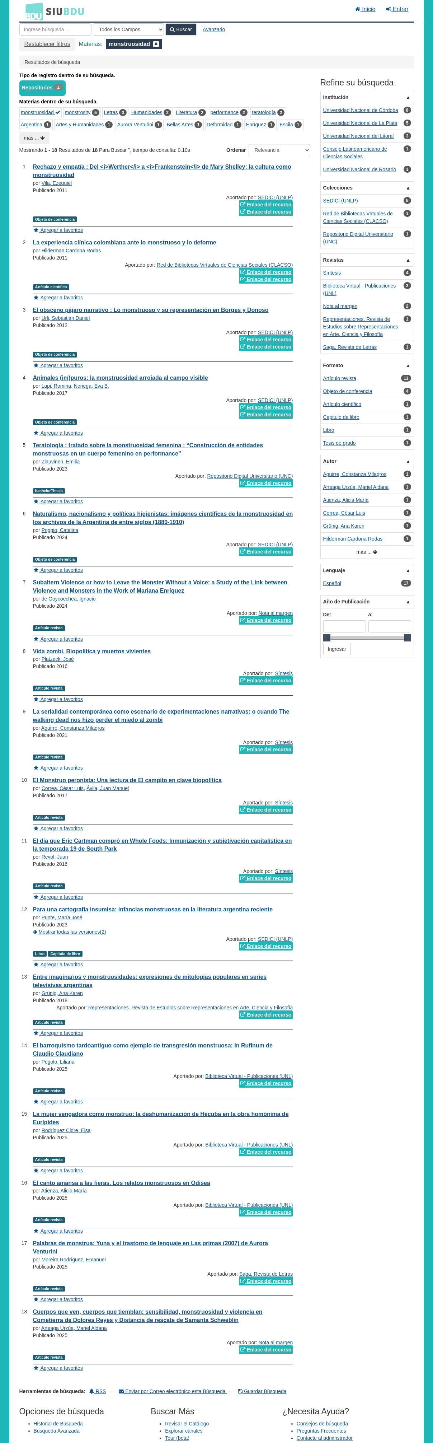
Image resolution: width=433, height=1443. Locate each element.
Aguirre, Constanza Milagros (73, 728)
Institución (336, 97)
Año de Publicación (346, 601)
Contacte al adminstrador (325, 1438)
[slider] (326, 637)
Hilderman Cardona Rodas (71, 250)
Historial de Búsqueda (58, 1423)
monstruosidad (40, 112)
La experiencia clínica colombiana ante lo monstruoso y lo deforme (124, 242)
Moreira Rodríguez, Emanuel (74, 1259)
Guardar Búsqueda (262, 1391)
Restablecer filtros (47, 44)
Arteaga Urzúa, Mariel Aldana (74, 1328)
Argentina (31, 124)
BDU (32, 11)
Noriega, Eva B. (91, 386)
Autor (329, 461)
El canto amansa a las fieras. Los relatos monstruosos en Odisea (121, 1183)
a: (370, 614)
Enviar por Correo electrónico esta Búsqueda (173, 1391)
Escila (286, 124)
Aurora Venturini (135, 124)
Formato (333, 365)
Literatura (186, 112)
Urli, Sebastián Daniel (66, 318)
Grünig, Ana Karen (62, 993)
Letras (111, 112)
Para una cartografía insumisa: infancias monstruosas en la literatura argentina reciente (153, 909)
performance (225, 112)
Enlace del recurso (265, 204)
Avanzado (214, 29)
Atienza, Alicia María (64, 1191)
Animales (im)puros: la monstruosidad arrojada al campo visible (120, 378)
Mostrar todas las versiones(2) (69, 932)
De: (327, 614)
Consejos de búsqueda (322, 1423)
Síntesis (284, 673)
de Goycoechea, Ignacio (69, 599)
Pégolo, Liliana (58, 1062)
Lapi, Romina (56, 386)
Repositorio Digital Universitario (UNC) (250, 476)
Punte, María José (62, 917)
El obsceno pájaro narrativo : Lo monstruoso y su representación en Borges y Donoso (151, 310)
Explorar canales (183, 1431)
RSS (97, 1391)
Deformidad (219, 124)
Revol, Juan (55, 857)
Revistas (333, 260)
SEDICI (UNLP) (275, 197)
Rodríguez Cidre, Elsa (66, 1130)
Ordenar (236, 150)
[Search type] (128, 29)
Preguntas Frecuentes (321, 1431)
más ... (34, 137)
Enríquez (256, 124)
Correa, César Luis (63, 788)
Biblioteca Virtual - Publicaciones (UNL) (249, 1076)
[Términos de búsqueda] (55, 29)
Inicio (365, 9)
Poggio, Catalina (60, 530)
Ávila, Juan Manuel (107, 788)
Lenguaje (334, 570)
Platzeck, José (58, 659)
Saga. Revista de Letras (266, 1274)
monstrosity (78, 112)
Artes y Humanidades (80, 124)
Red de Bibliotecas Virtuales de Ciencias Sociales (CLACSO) (225, 265)
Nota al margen (276, 613)
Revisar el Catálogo (187, 1423)
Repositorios (37, 87)
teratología (264, 112)
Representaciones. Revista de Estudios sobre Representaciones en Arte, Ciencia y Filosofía (190, 1007)
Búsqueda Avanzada (57, 1431)
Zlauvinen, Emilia (61, 461)
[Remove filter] (156, 44)
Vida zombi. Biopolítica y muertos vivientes (92, 651)
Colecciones (338, 188)
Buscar (181, 29)
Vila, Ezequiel (57, 183)
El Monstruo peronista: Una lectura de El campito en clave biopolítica (127, 780)
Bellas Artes (180, 124)
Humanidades (146, 112)
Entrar (397, 9)
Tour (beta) (177, 1438)
